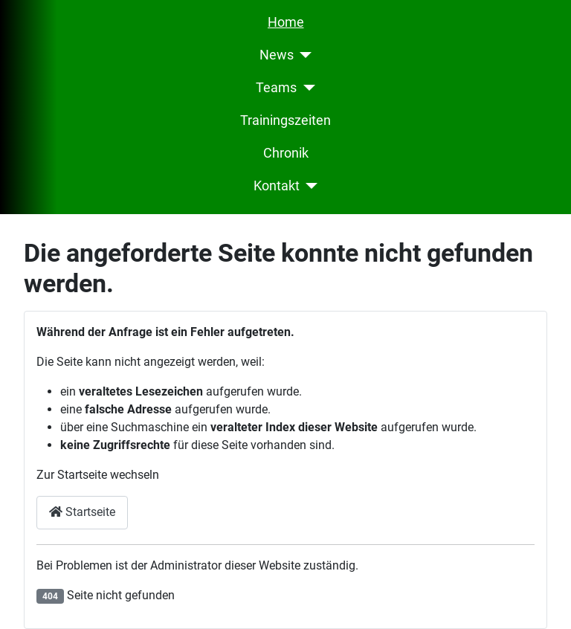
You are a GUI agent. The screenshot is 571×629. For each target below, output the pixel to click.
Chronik (286, 153)
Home (286, 22)
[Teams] (306, 87)
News (276, 55)
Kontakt (277, 185)
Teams (276, 87)
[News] (303, 55)
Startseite (82, 512)
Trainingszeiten (285, 120)
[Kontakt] (309, 186)
